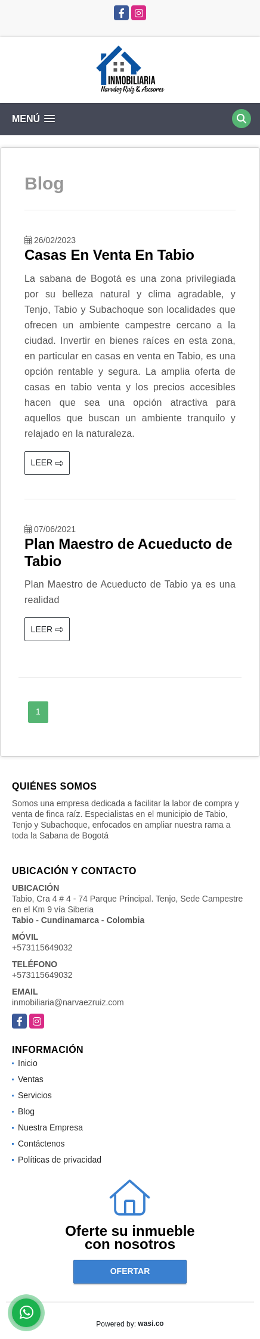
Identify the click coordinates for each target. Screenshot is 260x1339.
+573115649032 (42, 947)
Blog (26, 1111)
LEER (47, 462)
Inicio (28, 1063)
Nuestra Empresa (50, 1127)
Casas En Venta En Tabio (109, 255)
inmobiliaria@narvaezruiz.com (68, 1002)
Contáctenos (41, 1143)
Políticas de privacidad (59, 1159)
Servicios (35, 1095)
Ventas (31, 1079)
